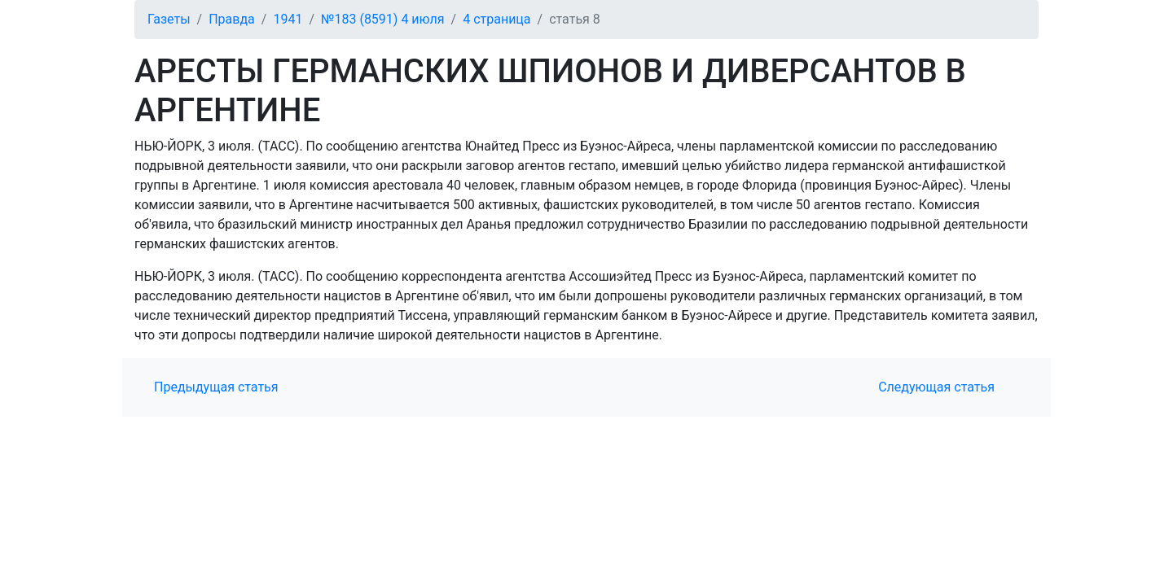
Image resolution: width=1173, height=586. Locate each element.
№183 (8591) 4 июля (383, 19)
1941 (287, 19)
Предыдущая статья (216, 387)
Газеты (169, 19)
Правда (232, 19)
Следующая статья (936, 387)
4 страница (496, 19)
